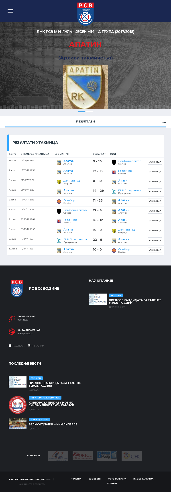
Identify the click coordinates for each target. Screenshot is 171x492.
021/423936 (23, 320)
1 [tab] (81, 111)
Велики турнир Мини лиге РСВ (53, 424)
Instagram (36, 345)
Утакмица (155, 162)
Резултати (85, 121)
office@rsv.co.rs (25, 334)
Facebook (16, 345)
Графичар (125, 170)
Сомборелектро (130, 161)
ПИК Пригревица (130, 190)
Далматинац (71, 180)
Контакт (112, 483)
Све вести (94, 479)
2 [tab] (89, 111)
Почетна (76, 479)
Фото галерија (117, 479)
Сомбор (69, 200)
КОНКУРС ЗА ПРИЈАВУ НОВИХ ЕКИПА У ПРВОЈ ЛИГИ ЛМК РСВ (51, 404)
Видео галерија (143, 479)
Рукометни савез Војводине (27, 479)
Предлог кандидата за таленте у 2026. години (135, 301)
